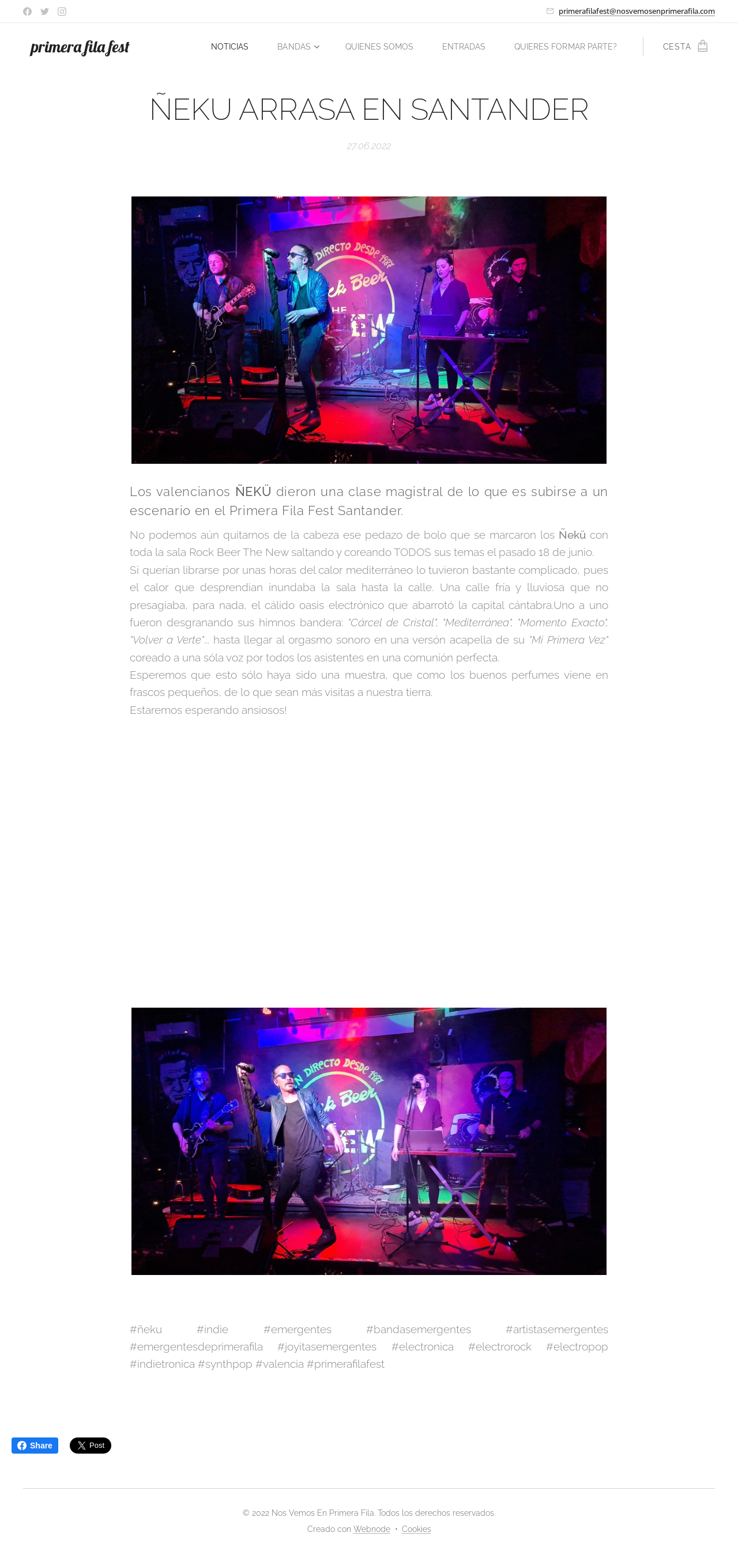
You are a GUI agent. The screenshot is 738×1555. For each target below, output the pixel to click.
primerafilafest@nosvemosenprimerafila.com (637, 11)
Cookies (416, 1529)
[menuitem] (302, 46)
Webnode (371, 1529)
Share (34, 1445)
